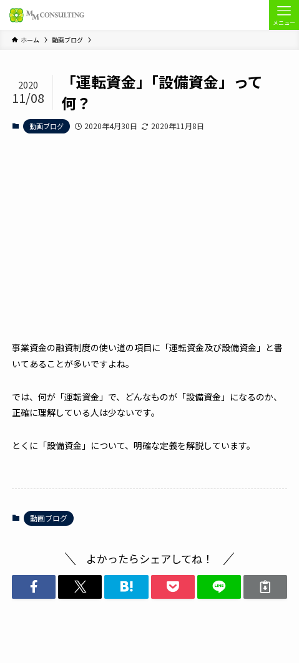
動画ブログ (46, 126)
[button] (34, 587)
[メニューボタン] (284, 15)
